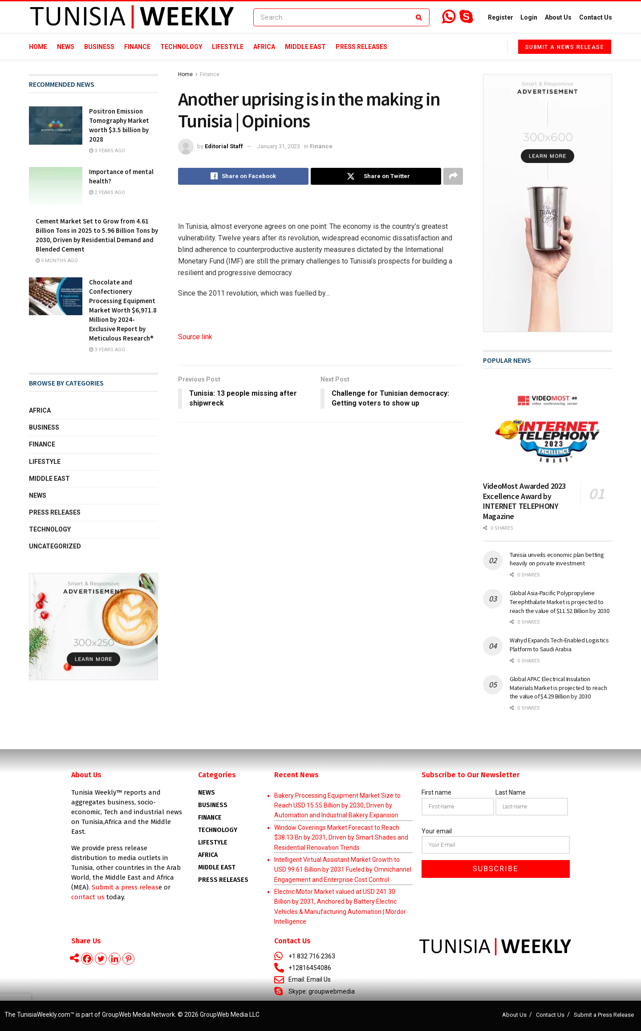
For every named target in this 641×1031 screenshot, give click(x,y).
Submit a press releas (125, 887)
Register (500, 17)
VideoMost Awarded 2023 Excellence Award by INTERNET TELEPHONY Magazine (524, 501)
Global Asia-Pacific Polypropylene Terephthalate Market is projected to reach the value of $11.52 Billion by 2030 (559, 601)
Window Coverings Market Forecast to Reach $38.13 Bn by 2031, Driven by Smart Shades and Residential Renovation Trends (341, 837)
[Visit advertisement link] (93, 627)
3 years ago (107, 151)
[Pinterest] (128, 959)
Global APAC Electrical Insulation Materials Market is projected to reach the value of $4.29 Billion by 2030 (558, 687)
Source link (195, 337)
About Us (558, 17)
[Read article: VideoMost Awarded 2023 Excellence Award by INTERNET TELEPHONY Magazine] (547, 428)
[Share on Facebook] (243, 176)
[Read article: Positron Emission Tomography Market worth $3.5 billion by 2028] (55, 125)
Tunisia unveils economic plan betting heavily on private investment (557, 559)
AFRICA (208, 855)
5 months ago (57, 261)
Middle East (305, 46)
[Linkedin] (115, 959)
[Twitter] (101, 959)
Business (99, 46)
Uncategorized (55, 546)
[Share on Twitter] (376, 176)
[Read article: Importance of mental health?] (55, 186)
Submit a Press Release (604, 1014)
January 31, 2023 (278, 146)
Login (528, 17)
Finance (137, 46)
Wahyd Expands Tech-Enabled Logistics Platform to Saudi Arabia (559, 644)
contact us (88, 897)
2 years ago (107, 192)
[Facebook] (87, 959)
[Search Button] (420, 17)
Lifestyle (227, 46)
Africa (264, 46)
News (65, 46)
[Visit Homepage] (132, 17)
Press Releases (361, 46)
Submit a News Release (564, 47)
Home (38, 46)
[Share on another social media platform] (453, 176)
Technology (181, 46)
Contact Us (595, 17)
